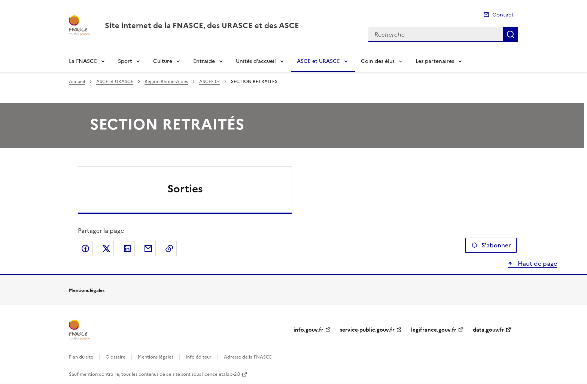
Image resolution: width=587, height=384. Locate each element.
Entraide (204, 61)
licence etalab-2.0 (221, 374)
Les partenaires (435, 61)
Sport (125, 61)
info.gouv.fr (308, 330)
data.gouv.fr (488, 330)
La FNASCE (83, 61)
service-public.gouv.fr (367, 330)
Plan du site (81, 357)
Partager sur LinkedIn (127, 248)
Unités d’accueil (256, 61)
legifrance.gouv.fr (433, 330)
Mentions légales (155, 357)
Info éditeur (199, 357)
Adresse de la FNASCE (248, 357)
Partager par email (148, 248)
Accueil (77, 81)
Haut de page (536, 263)
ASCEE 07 (209, 81)
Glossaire (115, 357)
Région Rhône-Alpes (166, 81)
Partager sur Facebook (85, 248)
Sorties (185, 188)
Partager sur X (106, 248)
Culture (162, 61)
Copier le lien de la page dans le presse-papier (169, 248)
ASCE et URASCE (318, 61)
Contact (503, 15)
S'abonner (491, 245)
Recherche (510, 34)
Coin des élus (378, 61)
